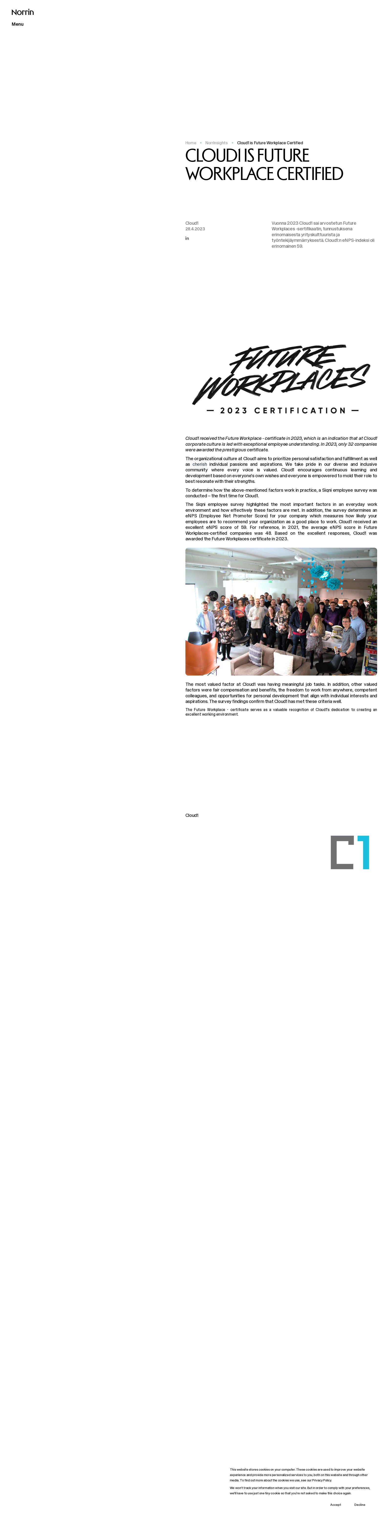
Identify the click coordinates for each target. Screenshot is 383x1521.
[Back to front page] (23, 12)
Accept (335, 1504)
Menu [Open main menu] (18, 24)
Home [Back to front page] (190, 143)
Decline (359, 1504)
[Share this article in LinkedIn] (187, 238)
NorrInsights (216, 143)
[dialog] (300, 1488)
